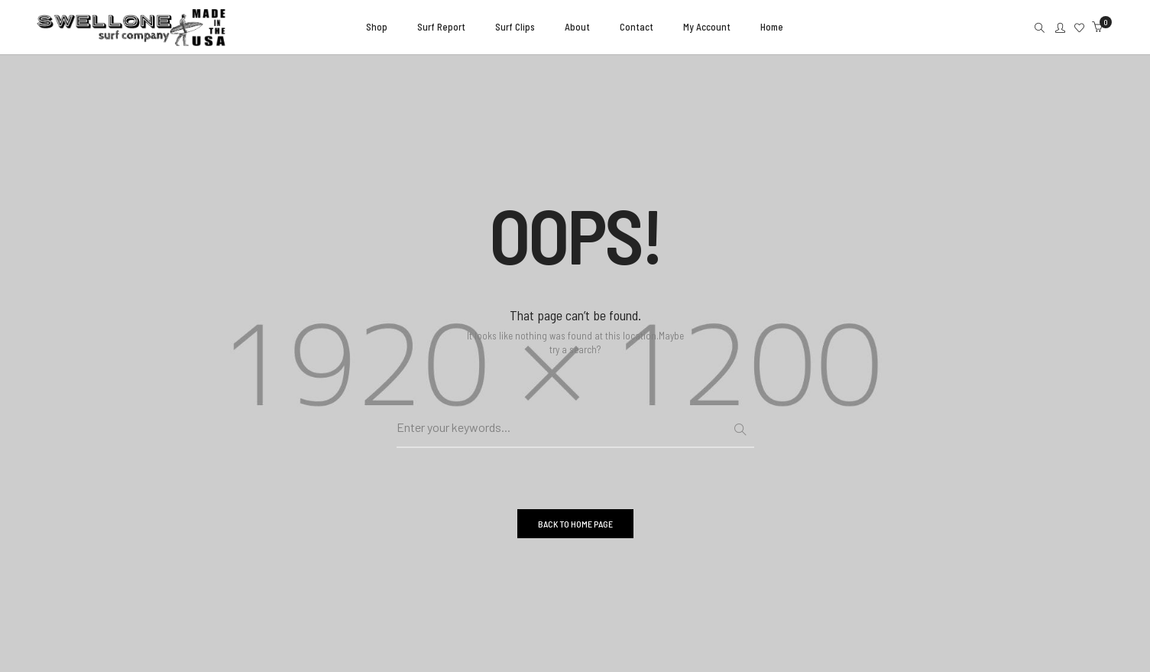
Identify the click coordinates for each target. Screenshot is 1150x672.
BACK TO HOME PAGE (575, 523)
